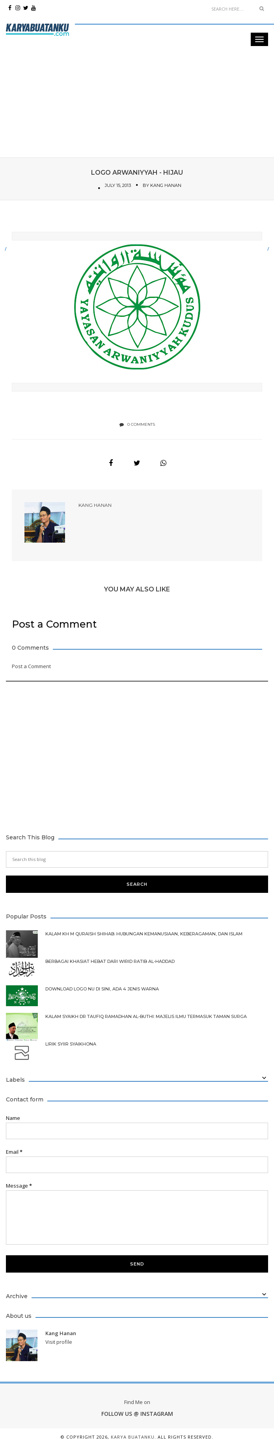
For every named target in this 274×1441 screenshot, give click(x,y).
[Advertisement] (134, 55)
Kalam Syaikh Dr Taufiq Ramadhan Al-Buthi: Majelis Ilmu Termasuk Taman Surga (146, 1015)
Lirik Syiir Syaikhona (70, 1043)
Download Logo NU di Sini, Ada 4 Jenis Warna (102, 987)
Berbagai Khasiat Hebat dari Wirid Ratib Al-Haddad (110, 960)
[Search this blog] (137, 858)
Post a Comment (31, 665)
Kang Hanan (165, 185)
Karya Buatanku (133, 1436)
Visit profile (58, 1340)
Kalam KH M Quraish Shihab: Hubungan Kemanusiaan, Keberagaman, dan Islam (143, 932)
